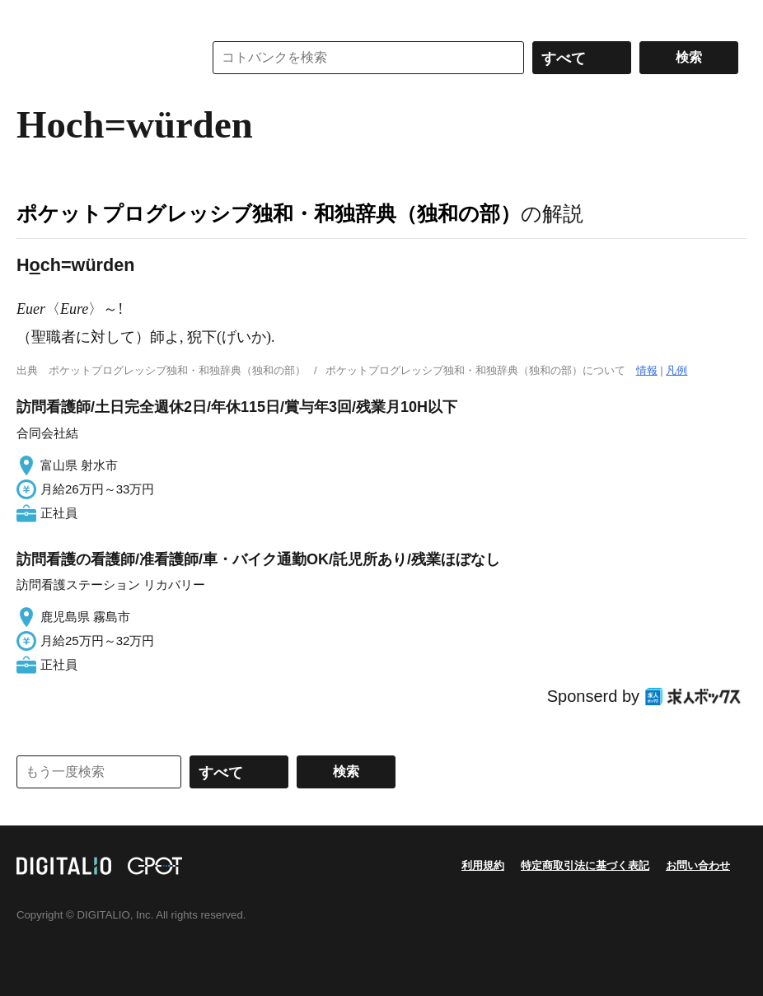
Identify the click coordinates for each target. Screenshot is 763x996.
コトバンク (98, 57)
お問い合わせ (698, 865)
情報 (647, 370)
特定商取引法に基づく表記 (585, 865)
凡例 (676, 370)
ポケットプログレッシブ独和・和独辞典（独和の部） (268, 213)
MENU (32, 16)
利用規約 (482, 865)
